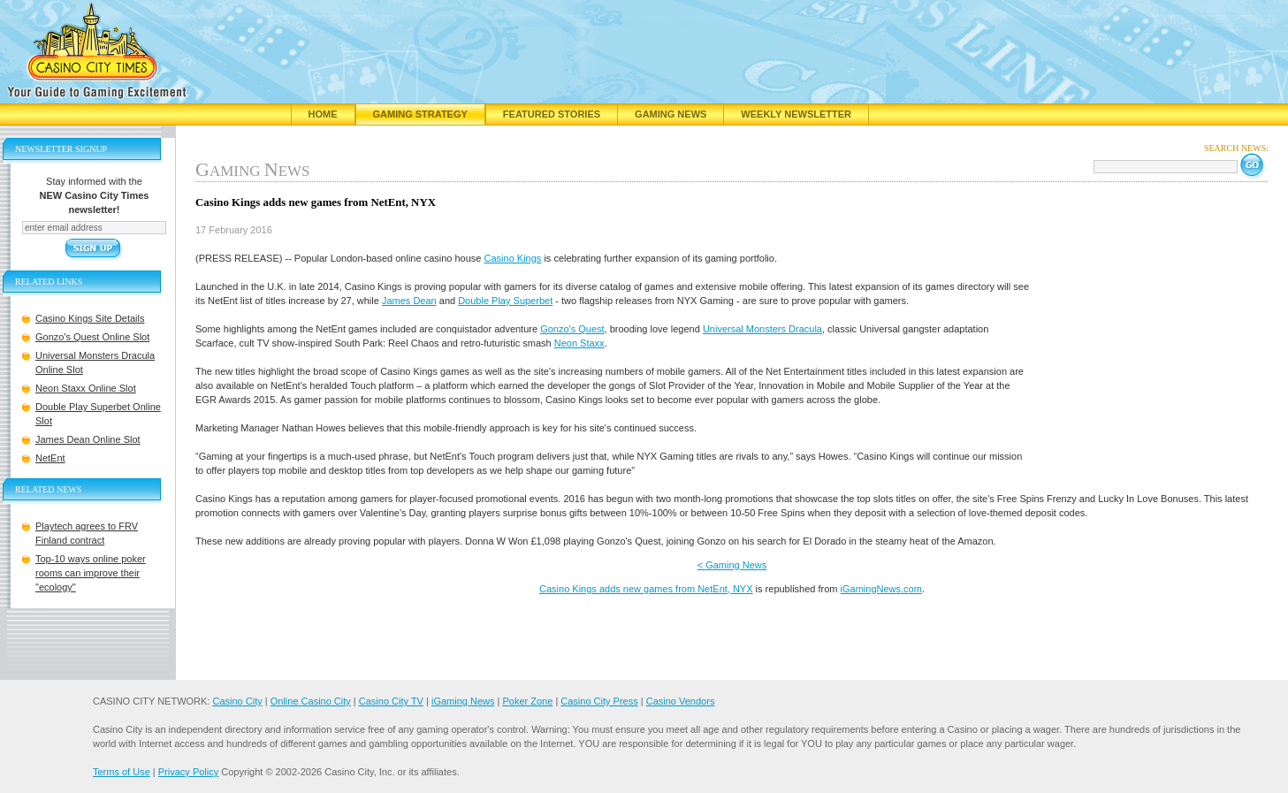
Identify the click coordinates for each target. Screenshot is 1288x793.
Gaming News (670, 114)
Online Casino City (311, 701)
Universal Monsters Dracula (762, 329)
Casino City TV (391, 701)
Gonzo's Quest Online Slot (92, 337)
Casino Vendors (680, 701)
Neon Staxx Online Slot (85, 388)
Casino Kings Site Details (90, 318)
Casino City (237, 701)
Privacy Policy (188, 771)
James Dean (409, 300)
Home (323, 114)
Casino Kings (513, 258)
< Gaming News (732, 565)
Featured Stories (551, 114)
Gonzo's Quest (572, 329)
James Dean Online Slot (88, 439)
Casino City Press (598, 701)
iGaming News (463, 701)
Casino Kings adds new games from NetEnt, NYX (646, 588)
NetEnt (50, 458)
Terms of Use (121, 771)
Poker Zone (527, 701)
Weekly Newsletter (796, 114)
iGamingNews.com (881, 588)
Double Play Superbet (505, 300)
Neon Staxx (579, 343)
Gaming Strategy (420, 114)
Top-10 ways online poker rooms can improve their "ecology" (90, 572)
